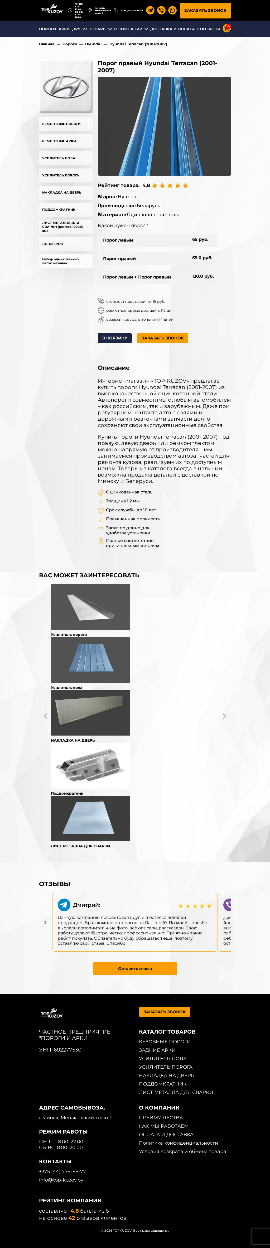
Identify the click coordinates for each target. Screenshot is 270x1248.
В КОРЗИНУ (114, 337)
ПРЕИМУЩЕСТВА (161, 1118)
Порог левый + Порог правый (137, 277)
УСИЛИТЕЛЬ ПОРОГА (60, 175)
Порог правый (119, 258)
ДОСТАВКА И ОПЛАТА (172, 29)
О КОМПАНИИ (128, 29)
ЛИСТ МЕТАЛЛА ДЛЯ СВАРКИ (176, 1092)
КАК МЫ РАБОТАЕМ (164, 1126)
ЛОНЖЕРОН (52, 244)
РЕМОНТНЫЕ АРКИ (59, 141)
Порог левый (118, 240)
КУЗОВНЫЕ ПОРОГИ (165, 1042)
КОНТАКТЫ (208, 29)
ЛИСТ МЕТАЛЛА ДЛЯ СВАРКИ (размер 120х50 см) (62, 227)
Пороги (69, 44)
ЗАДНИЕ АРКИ (157, 1050)
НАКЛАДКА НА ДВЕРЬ (61, 192)
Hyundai (93, 44)
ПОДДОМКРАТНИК (58, 210)
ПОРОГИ (47, 29)
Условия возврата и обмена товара (182, 1151)
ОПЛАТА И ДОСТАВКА (166, 1134)
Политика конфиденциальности (178, 1143)
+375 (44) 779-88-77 (132, 10)
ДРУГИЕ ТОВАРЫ (89, 29)
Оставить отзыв (135, 968)
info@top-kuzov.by (61, 1180)
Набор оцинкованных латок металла (60, 261)
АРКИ (64, 29)
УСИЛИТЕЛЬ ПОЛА (58, 158)
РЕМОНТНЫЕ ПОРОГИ (61, 124)
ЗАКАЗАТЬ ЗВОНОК (205, 10)
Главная (47, 44)
